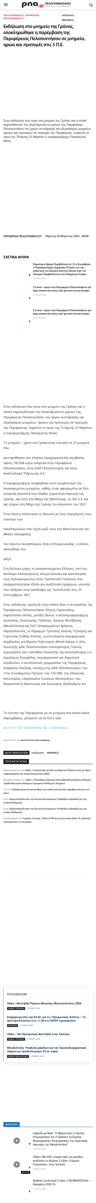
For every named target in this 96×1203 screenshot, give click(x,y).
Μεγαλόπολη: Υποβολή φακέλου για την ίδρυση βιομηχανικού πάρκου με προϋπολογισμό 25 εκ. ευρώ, (46, 1049)
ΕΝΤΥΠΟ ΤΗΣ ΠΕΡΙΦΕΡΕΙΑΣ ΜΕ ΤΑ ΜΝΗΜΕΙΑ (35, 728)
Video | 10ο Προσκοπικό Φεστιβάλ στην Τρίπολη (38, 1034)
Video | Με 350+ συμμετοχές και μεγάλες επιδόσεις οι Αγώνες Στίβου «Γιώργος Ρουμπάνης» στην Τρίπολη (58, 1160)
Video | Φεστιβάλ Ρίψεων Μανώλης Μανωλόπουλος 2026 (44, 1003)
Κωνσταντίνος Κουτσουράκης (35, 740)
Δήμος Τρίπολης (16, 1008)
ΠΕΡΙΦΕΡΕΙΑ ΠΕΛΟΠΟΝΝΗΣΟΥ (21, 17)
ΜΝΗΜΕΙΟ (68, 20)
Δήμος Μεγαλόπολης (18, 1056)
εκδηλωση (68, 15)
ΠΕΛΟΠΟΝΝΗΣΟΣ (13, 15)
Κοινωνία (12, 1025)
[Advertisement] (48, 852)
